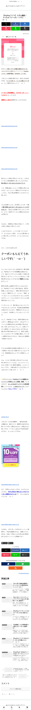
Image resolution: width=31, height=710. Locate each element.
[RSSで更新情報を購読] (16, 568)
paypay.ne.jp (5, 417)
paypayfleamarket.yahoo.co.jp (10, 484)
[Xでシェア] (6, 24)
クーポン (4, 543)
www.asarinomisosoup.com (9, 126)
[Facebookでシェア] (15, 24)
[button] (25, 28)
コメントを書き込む (15, 689)
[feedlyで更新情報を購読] (23, 564)
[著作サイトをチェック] (8, 564)
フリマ (11, 543)
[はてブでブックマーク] (25, 24)
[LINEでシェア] (15, 28)
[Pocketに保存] (6, 28)
